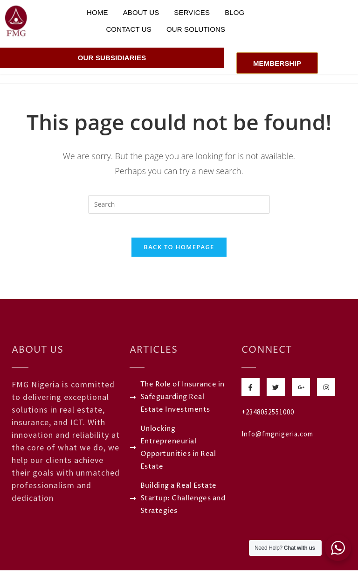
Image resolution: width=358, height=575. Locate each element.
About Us (141, 12)
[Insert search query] (179, 204)
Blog (234, 12)
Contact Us (128, 29)
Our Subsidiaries (112, 58)
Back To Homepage (179, 251)
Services (192, 12)
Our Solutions (195, 29)
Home (97, 12)
